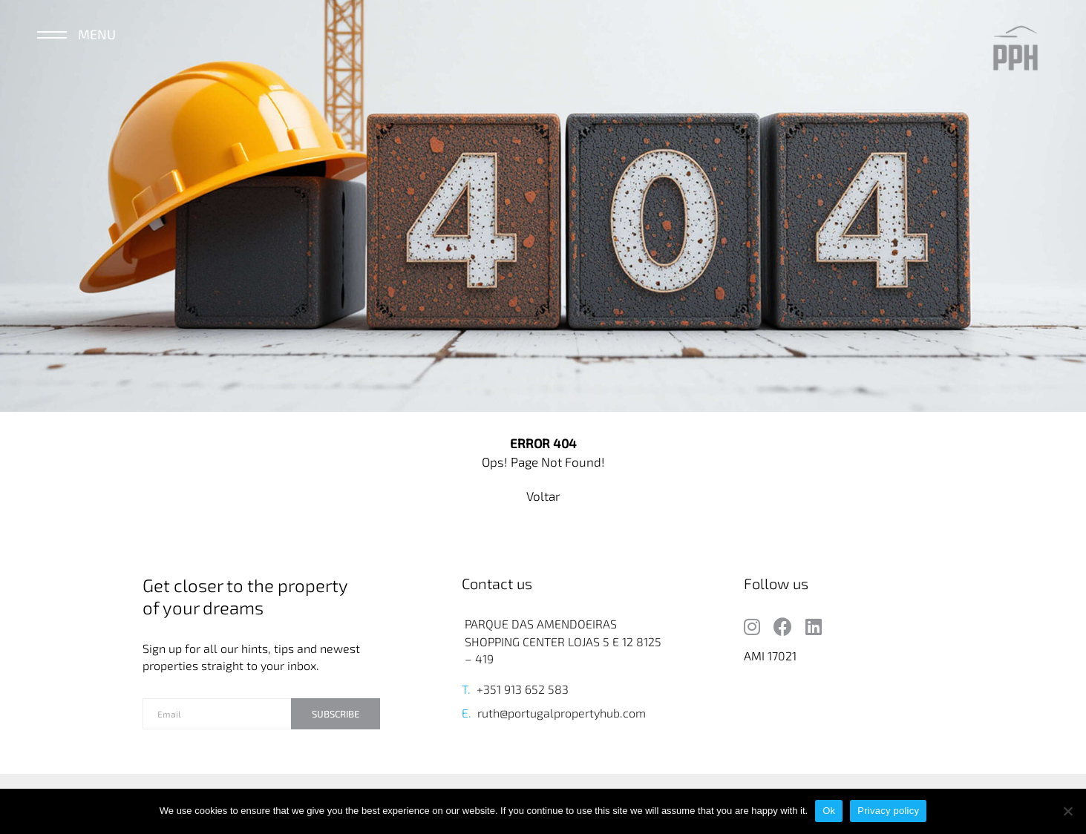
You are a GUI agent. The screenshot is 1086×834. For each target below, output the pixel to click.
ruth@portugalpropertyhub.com (561, 712)
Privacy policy (888, 810)
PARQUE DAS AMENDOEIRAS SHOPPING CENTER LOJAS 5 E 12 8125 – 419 (563, 641)
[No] (1067, 811)
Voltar (543, 496)
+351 (489, 689)
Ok (828, 810)
